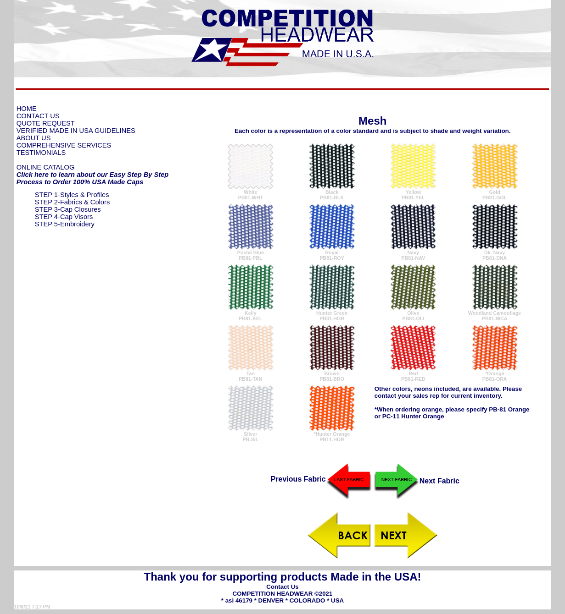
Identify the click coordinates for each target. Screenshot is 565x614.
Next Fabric (416, 481)
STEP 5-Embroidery (65, 224)
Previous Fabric (321, 479)
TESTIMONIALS (41, 152)
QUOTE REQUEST (46, 123)
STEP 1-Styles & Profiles (72, 194)
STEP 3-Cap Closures (68, 209)
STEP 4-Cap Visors (64, 216)
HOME (27, 108)
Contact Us (282, 586)
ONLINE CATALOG (46, 167)
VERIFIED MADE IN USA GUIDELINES (76, 130)
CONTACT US (38, 116)
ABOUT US (34, 138)
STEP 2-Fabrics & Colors (72, 202)
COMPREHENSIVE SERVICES (64, 145)
